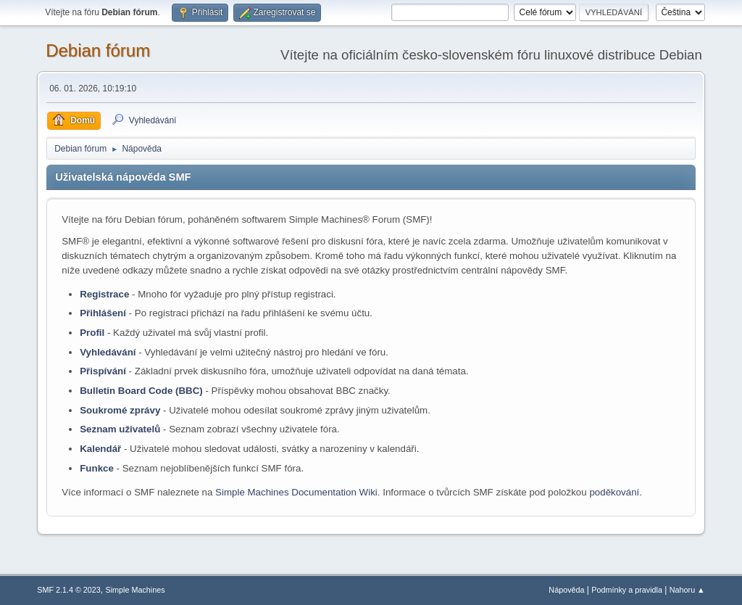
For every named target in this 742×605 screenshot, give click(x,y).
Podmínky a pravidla (626, 589)
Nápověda (566, 589)
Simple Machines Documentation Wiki (296, 492)
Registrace (104, 294)
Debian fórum (98, 50)
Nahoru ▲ (687, 589)
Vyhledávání (108, 352)
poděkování (614, 492)
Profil (92, 332)
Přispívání (103, 371)
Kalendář (100, 448)
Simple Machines (135, 589)
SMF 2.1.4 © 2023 (69, 589)
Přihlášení (103, 313)
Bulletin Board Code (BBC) (141, 390)
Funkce (97, 468)
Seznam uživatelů (120, 429)
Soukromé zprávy (120, 410)
